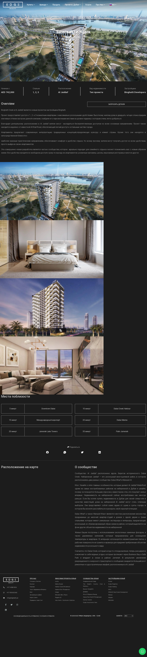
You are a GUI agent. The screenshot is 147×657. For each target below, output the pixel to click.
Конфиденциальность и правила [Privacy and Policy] (26, 616)
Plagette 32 (58, 597)
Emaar (110, 581)
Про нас (33, 578)
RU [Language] (113, 5)
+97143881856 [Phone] (10, 587)
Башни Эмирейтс (88, 589)
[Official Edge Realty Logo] (14, 580)
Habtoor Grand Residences (62, 586)
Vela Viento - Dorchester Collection (65, 600)
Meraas (110, 595)
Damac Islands (87, 600)
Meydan (110, 597)
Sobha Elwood (59, 584)
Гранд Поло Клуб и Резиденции (92, 597)
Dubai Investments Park (90, 602)
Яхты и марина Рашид (90, 594)
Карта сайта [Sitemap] (33, 597)
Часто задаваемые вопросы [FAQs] (38, 589)
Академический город (89, 581)
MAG (109, 589)
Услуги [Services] (88, 5)
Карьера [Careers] (32, 586)
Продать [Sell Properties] (56, 5)
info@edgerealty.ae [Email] (10, 598)
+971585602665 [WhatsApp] (10, 592)
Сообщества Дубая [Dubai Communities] (91, 578)
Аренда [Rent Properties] (43, 5)
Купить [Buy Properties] (31, 5)
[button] (6, 604)
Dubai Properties (113, 584)
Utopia (57, 592)
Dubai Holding (112, 586)
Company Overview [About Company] (35, 581)
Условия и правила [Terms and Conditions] (47, 616)
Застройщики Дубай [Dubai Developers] (116, 578)
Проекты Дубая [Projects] (73, 5)
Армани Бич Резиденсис (62, 589)
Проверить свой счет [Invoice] (36, 600)
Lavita (57, 581)
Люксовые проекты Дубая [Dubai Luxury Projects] (65, 578)
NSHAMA (111, 600)
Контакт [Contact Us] (32, 584)
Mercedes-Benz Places (61, 595)
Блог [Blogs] (31, 592)
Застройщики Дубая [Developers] (36, 595)
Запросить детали (116, 104)
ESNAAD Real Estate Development (118, 592)
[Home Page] (13, 5)
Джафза (85, 591)
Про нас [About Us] (100, 5)
